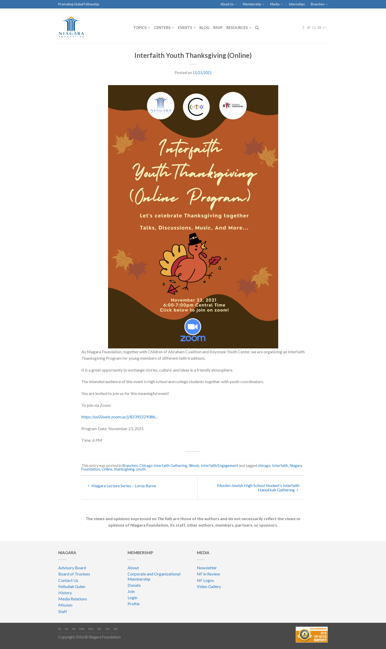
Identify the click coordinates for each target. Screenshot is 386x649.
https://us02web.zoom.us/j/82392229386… (119, 416)
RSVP (218, 27)
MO (90, 628)
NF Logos (205, 580)
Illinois (194, 465)
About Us (227, 4)
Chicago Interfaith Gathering (163, 465)
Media (274, 4)
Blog (204, 27)
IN (66, 628)
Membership (252, 4)
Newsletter (207, 567)
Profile (134, 603)
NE (99, 628)
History (65, 592)
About (133, 567)
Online (107, 469)
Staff (62, 611)
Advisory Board (72, 567)
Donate (134, 585)
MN (81, 628)
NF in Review (208, 573)
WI (116, 628)
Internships (297, 4)
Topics (140, 27)
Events (185, 27)
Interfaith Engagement (219, 465)
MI (73, 628)
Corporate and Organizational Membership (154, 576)
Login (132, 597)
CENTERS (162, 27)
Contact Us (68, 580)
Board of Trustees (74, 573)
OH (107, 628)
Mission (65, 604)
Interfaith (280, 465)
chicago (264, 465)
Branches (317, 4)
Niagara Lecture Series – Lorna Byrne (122, 485)
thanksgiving (124, 469)
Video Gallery (209, 586)
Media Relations (72, 598)
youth (141, 469)
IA (59, 628)
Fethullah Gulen (71, 586)
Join (131, 591)
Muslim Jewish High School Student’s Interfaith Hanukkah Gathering (258, 487)
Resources (237, 27)
